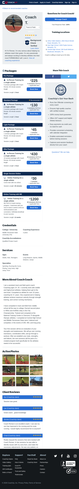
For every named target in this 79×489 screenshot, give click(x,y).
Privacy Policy (23, 483)
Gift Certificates (7, 469)
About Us (43, 459)
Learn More (34, 48)
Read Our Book (32, 459)
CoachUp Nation (57, 2)
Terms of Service (35, 483)
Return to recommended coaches (14, 8)
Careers (42, 469)
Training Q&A (6, 465)
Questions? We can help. (61, 152)
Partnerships (44, 462)
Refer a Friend (7, 472)
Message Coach (61, 19)
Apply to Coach (45, 2)
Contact (42, 472)
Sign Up (67, 2)
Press (42, 465)
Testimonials (19, 474)
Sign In (74, 2)
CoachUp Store (32, 462)
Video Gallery (6, 462)
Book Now (34, 89)
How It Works (19, 462)
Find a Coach (33, 2)
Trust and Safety (20, 471)
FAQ (16, 459)
